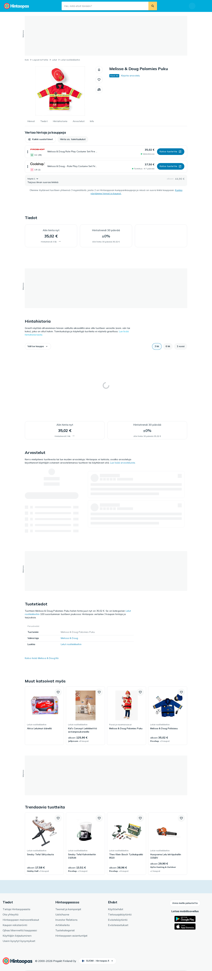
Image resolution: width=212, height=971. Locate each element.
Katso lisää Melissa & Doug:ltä (41, 658)
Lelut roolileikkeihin (70, 60)
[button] (99, 69)
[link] (44, 715)
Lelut (54, 60)
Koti (27, 60)
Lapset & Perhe (40, 60)
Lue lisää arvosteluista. (122, 462)
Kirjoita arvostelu (130, 75)
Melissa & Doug (69, 638)
